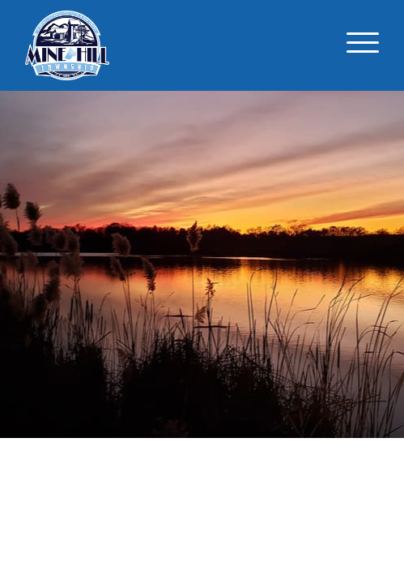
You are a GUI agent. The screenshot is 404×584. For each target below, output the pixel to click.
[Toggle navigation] (363, 45)
